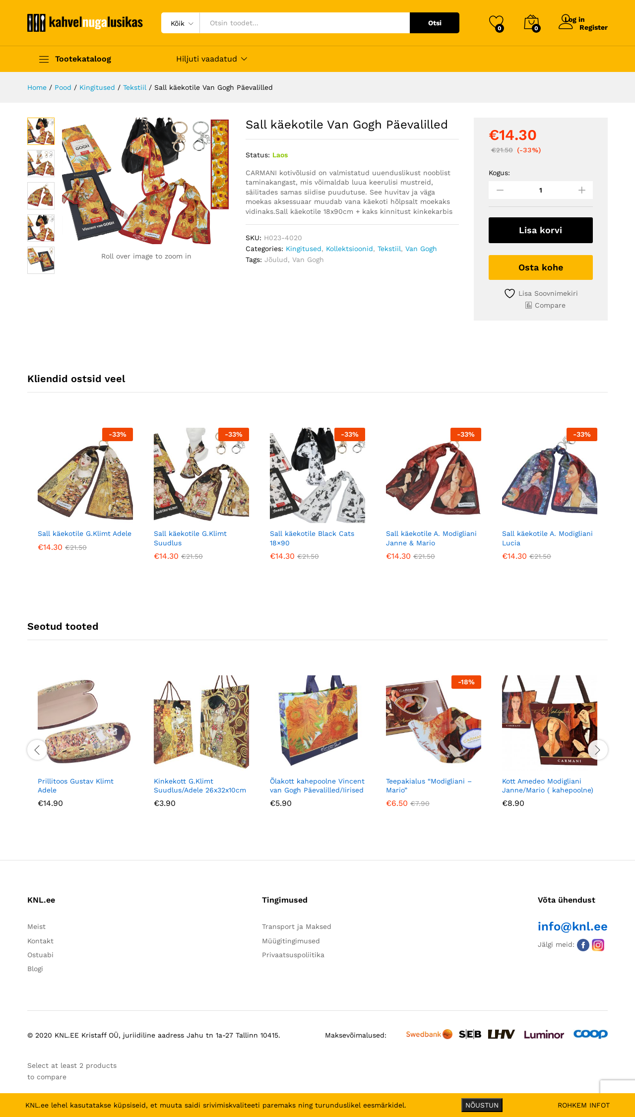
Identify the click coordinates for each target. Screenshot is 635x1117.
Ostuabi (40, 953)
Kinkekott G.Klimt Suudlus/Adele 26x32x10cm (200, 783)
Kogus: (499, 172)
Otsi (435, 23)
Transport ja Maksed (296, 925)
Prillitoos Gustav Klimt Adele (76, 783)
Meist (36, 925)
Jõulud (276, 259)
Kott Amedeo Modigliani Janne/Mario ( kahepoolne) (547, 783)
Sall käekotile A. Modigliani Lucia (547, 536)
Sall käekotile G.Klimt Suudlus (190, 536)
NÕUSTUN (482, 1105)
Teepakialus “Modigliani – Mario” (429, 783)
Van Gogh (421, 249)
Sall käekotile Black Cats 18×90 (312, 536)
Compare (550, 303)
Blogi (35, 967)
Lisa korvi (540, 230)
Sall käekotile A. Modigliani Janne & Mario (431, 536)
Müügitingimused (291, 939)
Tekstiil (389, 249)
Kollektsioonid (349, 249)
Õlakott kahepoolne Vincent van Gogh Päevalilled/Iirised (317, 783)
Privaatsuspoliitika (293, 953)
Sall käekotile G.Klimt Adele (84, 532)
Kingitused (303, 249)
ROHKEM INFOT (584, 1105)
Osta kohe (540, 265)
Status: (258, 155)
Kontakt (40, 939)
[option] (85, 495)
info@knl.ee (573, 925)
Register (593, 27)
